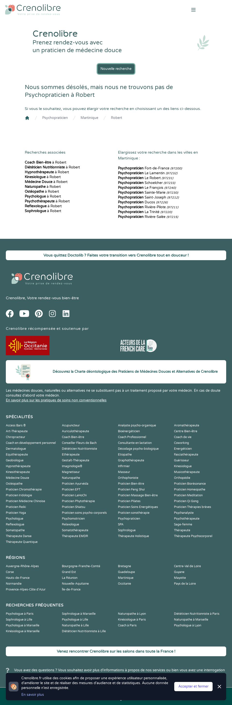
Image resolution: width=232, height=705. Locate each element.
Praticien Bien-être (131, 483)
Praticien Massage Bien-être (138, 495)
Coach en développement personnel (31, 443)
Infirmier (124, 466)
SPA (121, 524)
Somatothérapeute (75, 530)
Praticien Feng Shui (131, 489)
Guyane (179, 572)
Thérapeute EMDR (75, 536)
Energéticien (183, 448)
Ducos (143, 202)
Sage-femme (183, 524)
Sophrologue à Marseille (79, 613)
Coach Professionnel (132, 437)
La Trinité (145, 212)
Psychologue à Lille (75, 619)
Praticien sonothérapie (133, 512)
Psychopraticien (55, 118)
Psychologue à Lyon (187, 625)
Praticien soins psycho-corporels (84, 512)
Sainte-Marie (148, 193)
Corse (10, 572)
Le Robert (145, 178)
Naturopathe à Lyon (132, 613)
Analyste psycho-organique (137, 425)
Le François (147, 188)
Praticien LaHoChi (74, 495)
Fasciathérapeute (186, 454)
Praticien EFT (71, 489)
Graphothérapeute (131, 460)
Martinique (89, 118)
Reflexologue (15, 524)
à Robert (45, 162)
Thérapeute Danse (19, 536)
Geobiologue (15, 460)
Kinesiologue (183, 466)
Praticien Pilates (129, 501)
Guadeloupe (126, 572)
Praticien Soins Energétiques (138, 507)
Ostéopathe (14, 483)
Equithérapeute (17, 454)
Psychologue (14, 518)
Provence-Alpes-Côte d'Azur (26, 589)
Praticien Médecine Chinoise (25, 501)
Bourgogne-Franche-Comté (81, 566)
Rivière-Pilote (148, 207)
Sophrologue (127, 530)
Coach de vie (182, 437)
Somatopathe (15, 530)
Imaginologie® (72, 466)
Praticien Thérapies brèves (192, 507)
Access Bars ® (16, 425)
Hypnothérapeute (18, 466)
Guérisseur (181, 460)
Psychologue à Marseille (22, 625)
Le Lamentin (147, 173)
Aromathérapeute (186, 425)
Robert (116, 118)
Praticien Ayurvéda (75, 483)
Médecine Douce (17, 478)
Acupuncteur (71, 425)
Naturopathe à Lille (75, 625)
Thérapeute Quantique (22, 542)
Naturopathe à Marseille (191, 619)
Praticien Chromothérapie (24, 489)
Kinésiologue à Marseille (23, 631)
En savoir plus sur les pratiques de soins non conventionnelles (56, 400)
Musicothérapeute (187, 472)
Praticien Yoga (16, 512)
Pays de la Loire (185, 583)
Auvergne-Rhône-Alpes (22, 566)
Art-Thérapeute (17, 431)
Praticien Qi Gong (186, 501)
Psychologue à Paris (19, 613)
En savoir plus (32, 695)
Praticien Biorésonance (190, 483)
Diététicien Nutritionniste (79, 448)
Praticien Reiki (16, 507)
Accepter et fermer (193, 686)
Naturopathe (71, 478)
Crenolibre (15, 298)
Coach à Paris (127, 625)
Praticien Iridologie (19, 495)
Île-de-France (71, 589)
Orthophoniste (128, 478)
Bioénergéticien (129, 431)
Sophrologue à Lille (19, 619)
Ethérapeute (71, 454)
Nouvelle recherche (116, 69)
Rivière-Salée (148, 217)
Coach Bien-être (73, 437)
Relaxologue (70, 524)
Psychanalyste (184, 512)
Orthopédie (182, 478)
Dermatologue (16, 448)
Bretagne (124, 566)
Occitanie (124, 583)
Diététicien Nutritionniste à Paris (196, 613)
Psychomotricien (73, 518)
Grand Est (69, 572)
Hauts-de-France (18, 578)
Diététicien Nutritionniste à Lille (84, 631)
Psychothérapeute (186, 518)
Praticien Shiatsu (73, 507)
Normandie (14, 583)
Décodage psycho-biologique (138, 448)
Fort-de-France (150, 168)
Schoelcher (146, 183)
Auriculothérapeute (75, 431)
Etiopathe (125, 454)
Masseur (124, 472)
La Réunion (69, 578)
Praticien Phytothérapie (78, 501)
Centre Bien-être (185, 431)
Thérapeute (182, 530)
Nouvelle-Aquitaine (75, 583)
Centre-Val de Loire (187, 566)
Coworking (181, 443)
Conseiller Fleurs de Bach (79, 443)
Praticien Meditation (188, 495)
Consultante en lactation (135, 443)
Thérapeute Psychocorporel (193, 536)
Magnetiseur (71, 472)
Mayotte (180, 578)
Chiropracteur (15, 437)
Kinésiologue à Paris (132, 619)
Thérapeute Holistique (133, 536)
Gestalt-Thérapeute (75, 460)
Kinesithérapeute (18, 472)
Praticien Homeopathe (189, 489)
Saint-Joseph (148, 197)
